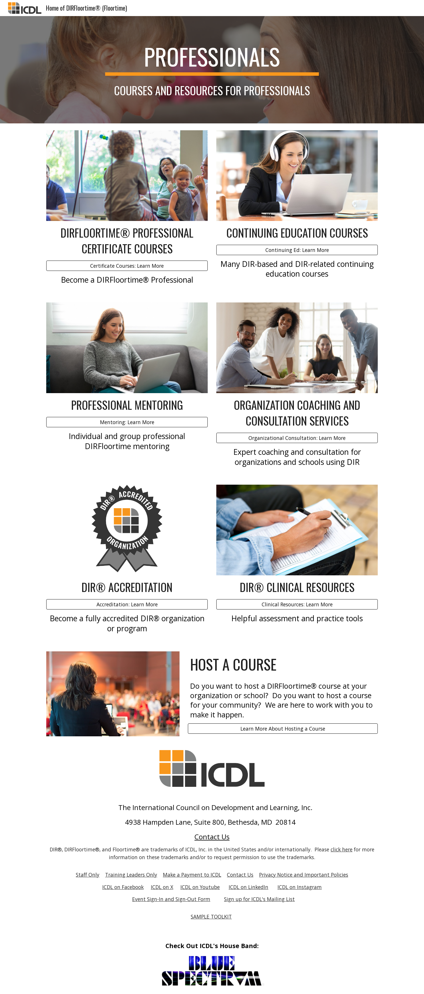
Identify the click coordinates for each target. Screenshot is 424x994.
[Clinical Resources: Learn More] (297, 604)
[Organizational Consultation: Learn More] (297, 438)
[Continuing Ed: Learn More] (297, 250)
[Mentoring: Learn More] (127, 422)
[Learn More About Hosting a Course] (282, 729)
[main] (212, 59)
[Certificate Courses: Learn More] (127, 265)
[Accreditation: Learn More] (127, 604)
